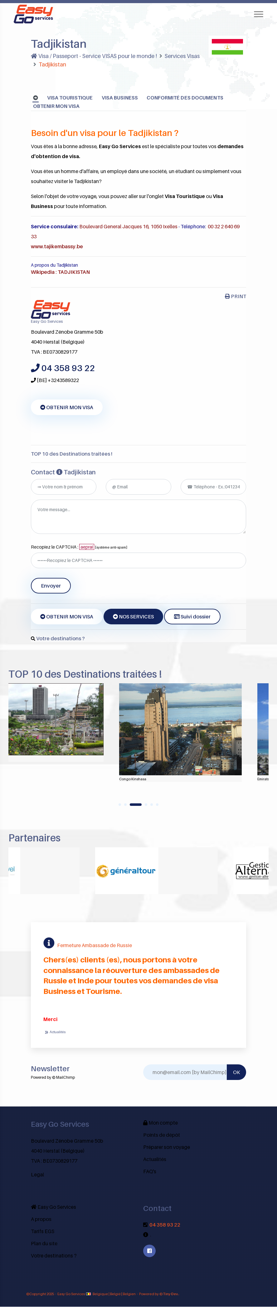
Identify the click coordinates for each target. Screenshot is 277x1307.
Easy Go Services (53, 1207)
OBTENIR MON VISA (56, 107)
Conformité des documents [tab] (186, 98)
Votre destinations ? (60, 639)
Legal (37, 1175)
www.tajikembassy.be (57, 247)
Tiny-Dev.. (171, 1294)
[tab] (35, 98)
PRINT (235, 296)
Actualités (54, 1032)
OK (236, 1072)
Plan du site (44, 1244)
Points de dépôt (161, 1135)
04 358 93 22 (164, 1225)
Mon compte (160, 1123)
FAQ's (149, 1172)
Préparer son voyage (166, 1147)
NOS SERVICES (133, 617)
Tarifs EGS (42, 1231)
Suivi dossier (192, 617)
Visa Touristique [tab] (70, 98)
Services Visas (185, 56)
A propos (41, 1219)
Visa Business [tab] (120, 98)
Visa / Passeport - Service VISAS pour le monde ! (95, 56)
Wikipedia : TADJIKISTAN (60, 272)
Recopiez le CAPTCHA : (79, 547)
